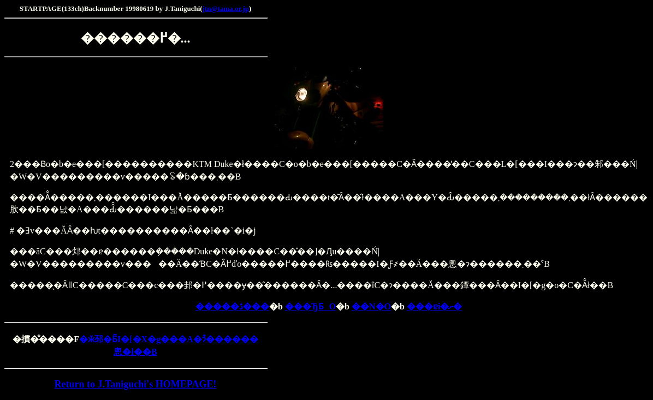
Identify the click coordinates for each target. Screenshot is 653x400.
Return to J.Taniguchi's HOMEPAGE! (135, 384)
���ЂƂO (310, 306)
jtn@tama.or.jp (226, 8)
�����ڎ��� (232, 306)
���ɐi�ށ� (434, 306)
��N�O (371, 306)
